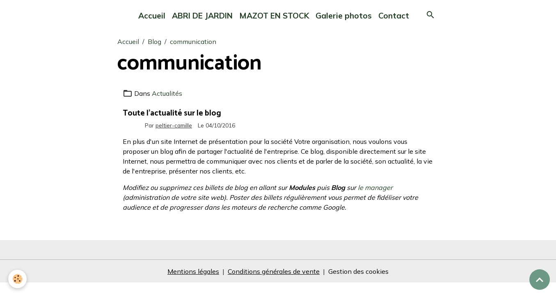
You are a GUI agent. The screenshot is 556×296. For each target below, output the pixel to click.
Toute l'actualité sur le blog (172, 113)
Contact (393, 16)
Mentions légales (193, 271)
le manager (375, 187)
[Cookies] (17, 279)
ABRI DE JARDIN (202, 16)
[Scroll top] (539, 279)
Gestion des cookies (358, 271)
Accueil (151, 16)
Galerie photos (344, 16)
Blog (154, 41)
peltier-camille (174, 125)
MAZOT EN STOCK (274, 16)
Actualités (167, 93)
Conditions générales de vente (274, 271)
